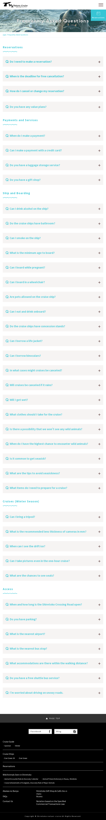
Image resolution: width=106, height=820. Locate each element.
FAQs (5, 796)
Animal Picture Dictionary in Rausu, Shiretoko (60, 779)
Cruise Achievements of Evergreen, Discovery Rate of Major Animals (30, 783)
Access (39, 796)
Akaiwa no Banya (10, 791)
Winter (17, 746)
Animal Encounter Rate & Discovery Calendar (21, 779)
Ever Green (23, 758)
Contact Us (8, 801)
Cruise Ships (8, 754)
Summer (7, 746)
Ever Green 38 (9, 758)
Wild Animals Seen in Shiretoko (17, 774)
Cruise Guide (8, 741)
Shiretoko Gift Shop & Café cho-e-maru (52, 792)
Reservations (98, 15)
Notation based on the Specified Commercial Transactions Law (51, 802)
